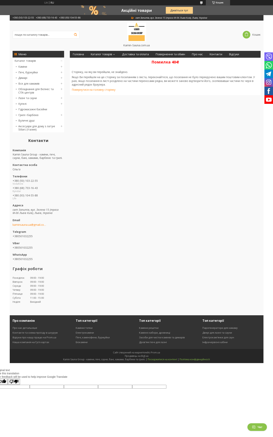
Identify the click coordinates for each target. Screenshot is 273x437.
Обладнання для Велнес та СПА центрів (36, 90)
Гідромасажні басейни (32, 109)
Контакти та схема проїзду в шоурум (35, 332)
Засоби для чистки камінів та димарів (162, 337)
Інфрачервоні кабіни (215, 342)
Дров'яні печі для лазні (153, 342)
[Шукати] (75, 34)
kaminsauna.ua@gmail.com (29, 225)
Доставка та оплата (135, 54)
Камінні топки (84, 328)
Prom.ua (155, 352)
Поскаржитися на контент (162, 359)
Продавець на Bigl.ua (136, 356)
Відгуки (234, 54)
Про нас (197, 54)
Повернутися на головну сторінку (93, 89)
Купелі (22, 104)
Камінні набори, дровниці (154, 332)
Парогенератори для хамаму (220, 328)
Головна (78, 54)
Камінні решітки (149, 328)
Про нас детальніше (25, 328)
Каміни (22, 66)
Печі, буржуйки (28, 72)
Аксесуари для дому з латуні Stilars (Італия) (36, 127)
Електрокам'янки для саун (218, 337)
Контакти (215, 54)
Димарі (22, 78)
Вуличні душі (26, 120)
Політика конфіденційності (195, 359)
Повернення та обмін (170, 54)
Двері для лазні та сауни (217, 332)
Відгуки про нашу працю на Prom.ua (34, 337)
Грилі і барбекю (28, 115)
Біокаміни (82, 342)
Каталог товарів (25, 60)
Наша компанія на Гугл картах (31, 342)
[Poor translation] (14, 382)
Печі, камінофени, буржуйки (93, 337)
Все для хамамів (28, 83)
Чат (257, 427)
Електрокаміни (85, 332)
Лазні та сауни (27, 98)
